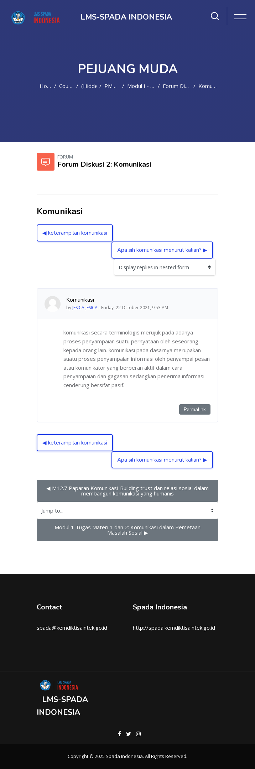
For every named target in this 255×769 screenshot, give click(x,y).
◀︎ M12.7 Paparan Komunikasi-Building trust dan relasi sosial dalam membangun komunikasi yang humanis (128, 490)
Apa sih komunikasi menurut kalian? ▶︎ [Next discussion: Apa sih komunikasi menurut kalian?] (162, 250)
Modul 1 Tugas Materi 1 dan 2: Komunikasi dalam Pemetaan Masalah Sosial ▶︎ (128, 530)
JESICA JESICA (85, 308)
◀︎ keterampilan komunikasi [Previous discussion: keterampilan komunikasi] (74, 233)
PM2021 (111, 85)
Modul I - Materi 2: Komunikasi (141, 85)
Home (45, 85)
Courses (66, 85)
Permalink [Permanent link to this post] (195, 409)
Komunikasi (208, 85)
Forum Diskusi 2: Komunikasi (177, 85)
